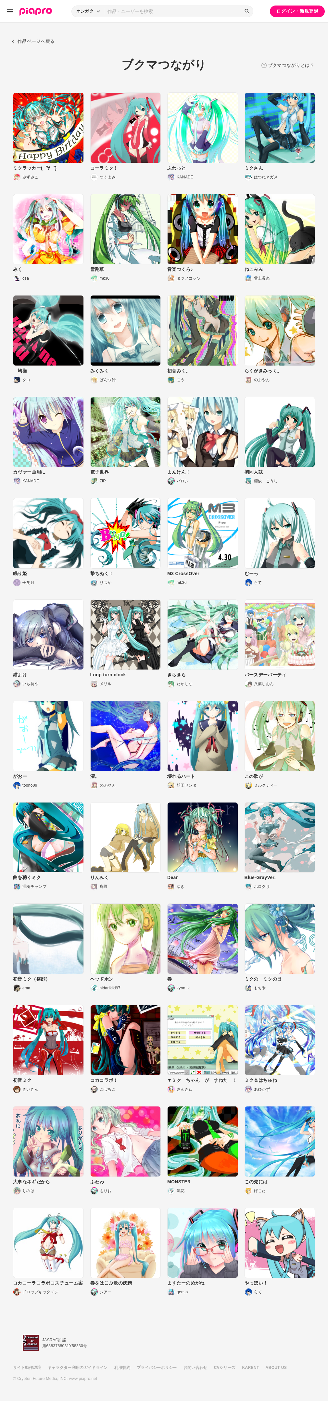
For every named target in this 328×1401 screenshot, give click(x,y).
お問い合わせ (195, 1367)
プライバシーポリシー (157, 1367)
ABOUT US (276, 1367)
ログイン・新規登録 (297, 11)
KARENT (250, 1367)
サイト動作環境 (27, 1367)
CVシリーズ (225, 1367)
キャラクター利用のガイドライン (77, 1367)
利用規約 (122, 1367)
